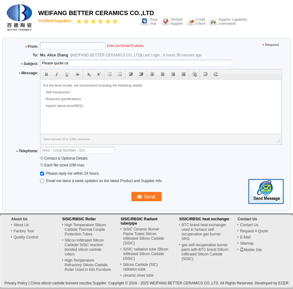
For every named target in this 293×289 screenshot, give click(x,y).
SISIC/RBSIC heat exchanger (204, 219)
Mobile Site (251, 250)
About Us (21, 225)
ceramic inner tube (138, 275)
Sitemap (247, 243)
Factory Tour (24, 231)
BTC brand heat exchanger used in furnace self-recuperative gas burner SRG (204, 232)
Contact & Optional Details (64, 158)
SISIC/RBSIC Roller (79, 219)
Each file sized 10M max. (62, 165)
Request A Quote (254, 231)
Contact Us (249, 225)
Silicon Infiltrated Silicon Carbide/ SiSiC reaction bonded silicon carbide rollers (84, 247)
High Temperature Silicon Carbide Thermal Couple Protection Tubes (85, 229)
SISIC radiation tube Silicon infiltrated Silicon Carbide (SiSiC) (145, 254)
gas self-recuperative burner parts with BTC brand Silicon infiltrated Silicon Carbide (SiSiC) (205, 252)
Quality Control (26, 237)
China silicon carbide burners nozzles (61, 283)
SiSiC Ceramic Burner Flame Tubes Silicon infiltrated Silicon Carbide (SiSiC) (143, 236)
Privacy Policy (15, 283)
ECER (283, 283)
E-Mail (245, 237)
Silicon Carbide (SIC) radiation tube (140, 267)
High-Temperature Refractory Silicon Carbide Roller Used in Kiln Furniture (88, 265)
